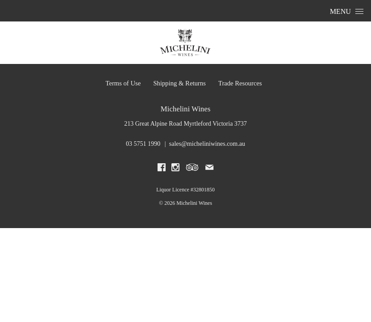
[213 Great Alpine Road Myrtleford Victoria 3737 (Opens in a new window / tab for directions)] (185, 123)
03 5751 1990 (143, 143)
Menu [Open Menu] (346, 11)
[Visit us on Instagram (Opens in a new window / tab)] (175, 169)
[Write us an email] (209, 169)
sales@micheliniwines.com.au (207, 143)
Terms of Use (123, 83)
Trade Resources (240, 83)
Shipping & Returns (179, 83)
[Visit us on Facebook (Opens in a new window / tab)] (162, 169)
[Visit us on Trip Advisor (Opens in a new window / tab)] (192, 169)
